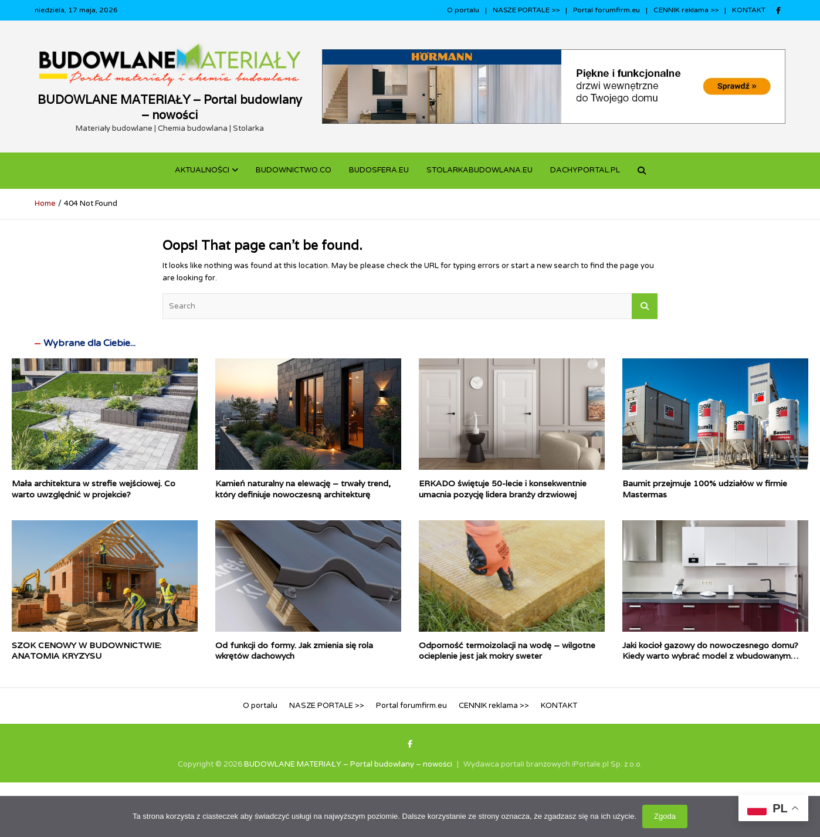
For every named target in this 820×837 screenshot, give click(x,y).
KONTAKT (748, 10)
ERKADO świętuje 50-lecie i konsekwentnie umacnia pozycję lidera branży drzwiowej (503, 488)
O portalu (463, 10)
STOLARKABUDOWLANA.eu (479, 170)
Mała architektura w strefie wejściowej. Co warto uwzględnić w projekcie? (93, 488)
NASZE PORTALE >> (526, 10)
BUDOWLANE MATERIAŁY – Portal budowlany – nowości (170, 107)
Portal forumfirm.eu (606, 10)
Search (645, 306)
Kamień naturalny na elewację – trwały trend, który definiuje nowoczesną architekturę (303, 488)
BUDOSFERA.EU (379, 170)
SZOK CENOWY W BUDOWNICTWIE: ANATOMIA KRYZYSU (86, 650)
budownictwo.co (293, 170)
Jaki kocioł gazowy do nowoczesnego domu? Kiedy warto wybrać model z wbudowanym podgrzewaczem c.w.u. (710, 656)
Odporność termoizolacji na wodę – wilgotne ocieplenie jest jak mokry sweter (507, 650)
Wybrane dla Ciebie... (89, 343)
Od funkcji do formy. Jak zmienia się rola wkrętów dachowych (294, 650)
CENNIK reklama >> (686, 10)
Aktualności (202, 170)
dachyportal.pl (585, 170)
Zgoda (665, 816)
